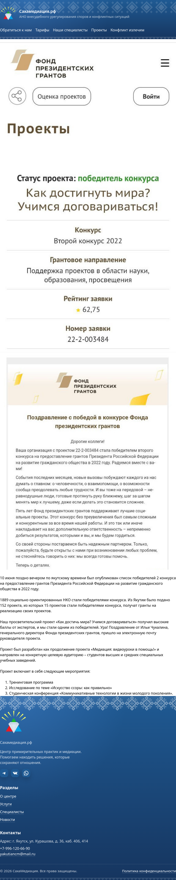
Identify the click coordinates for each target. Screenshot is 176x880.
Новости (7, 819)
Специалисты (12, 811)
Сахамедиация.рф (37, 11)
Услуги (6, 804)
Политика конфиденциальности (149, 871)
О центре (8, 796)
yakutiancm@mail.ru (17, 853)
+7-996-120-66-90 (15, 848)
